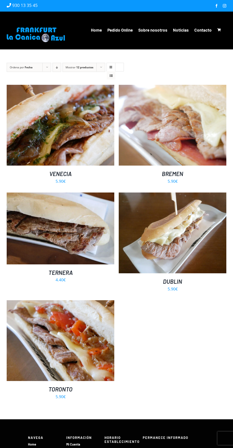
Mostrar (79, 67)
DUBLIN (172, 281)
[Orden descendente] (56, 67)
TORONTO (60, 389)
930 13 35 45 (22, 5)
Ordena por (21, 67)
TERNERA (60, 272)
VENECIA (60, 173)
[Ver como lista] (111, 75)
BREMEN (172, 173)
